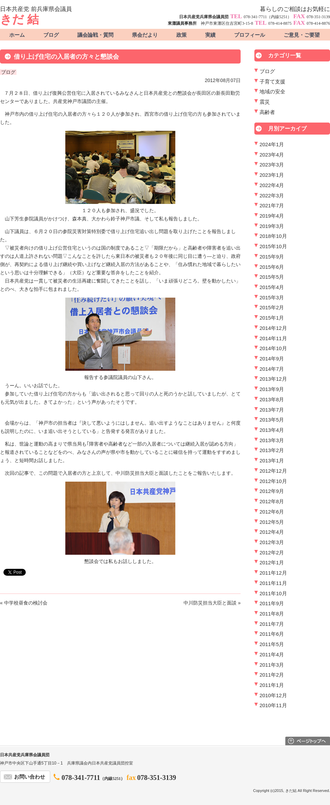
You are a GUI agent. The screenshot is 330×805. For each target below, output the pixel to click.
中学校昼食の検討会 (25, 603)
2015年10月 (273, 246)
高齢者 (267, 112)
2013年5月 (272, 420)
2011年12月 (273, 573)
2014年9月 (272, 358)
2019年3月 (272, 226)
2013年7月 (272, 410)
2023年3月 (272, 165)
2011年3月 (272, 665)
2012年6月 (272, 512)
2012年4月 (272, 532)
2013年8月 (272, 399)
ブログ (51, 35)
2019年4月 (272, 216)
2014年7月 (272, 369)
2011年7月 (272, 624)
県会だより (145, 35)
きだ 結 (19, 19)
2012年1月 (272, 562)
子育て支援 (272, 81)
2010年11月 (273, 705)
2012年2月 (272, 552)
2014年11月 (273, 338)
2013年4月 (272, 430)
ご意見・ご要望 (302, 35)
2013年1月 (272, 460)
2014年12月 (273, 328)
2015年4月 (272, 287)
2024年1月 (272, 144)
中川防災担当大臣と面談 (210, 603)
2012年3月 (272, 542)
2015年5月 (272, 277)
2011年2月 (272, 675)
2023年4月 (272, 155)
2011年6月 (272, 634)
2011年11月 (273, 583)
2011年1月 (272, 685)
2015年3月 (272, 297)
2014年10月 (273, 348)
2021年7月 (272, 205)
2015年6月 (272, 267)
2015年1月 (272, 318)
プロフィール (249, 35)
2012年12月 (273, 471)
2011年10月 (273, 593)
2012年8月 (272, 501)
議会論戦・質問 (95, 35)
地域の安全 (272, 91)
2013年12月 (273, 379)
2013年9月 (272, 389)
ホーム (17, 35)
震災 (265, 102)
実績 (210, 35)
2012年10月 (273, 481)
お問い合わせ (29, 777)
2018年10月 (273, 236)
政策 (181, 35)
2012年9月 (272, 491)
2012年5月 (272, 522)
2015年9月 (272, 257)
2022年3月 (272, 195)
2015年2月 (272, 307)
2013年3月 (272, 440)
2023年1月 (272, 175)
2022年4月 (272, 185)
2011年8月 (272, 614)
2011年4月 (272, 654)
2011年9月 (272, 603)
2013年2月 (272, 450)
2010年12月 (273, 695)
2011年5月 (272, 644)
